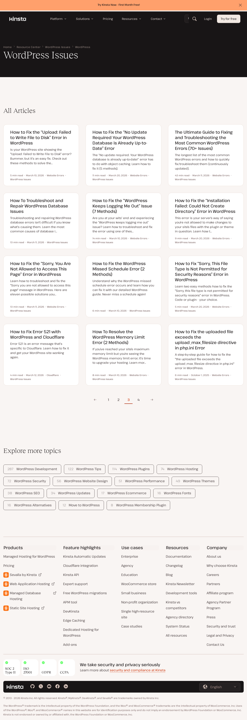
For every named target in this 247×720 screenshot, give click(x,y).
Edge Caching (74, 620)
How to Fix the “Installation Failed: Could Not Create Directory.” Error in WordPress (205, 206)
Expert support (75, 584)
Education (129, 574)
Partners (213, 584)
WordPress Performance (142, 481)
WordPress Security (26, 481)
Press (211, 617)
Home (7, 47)
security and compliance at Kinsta (137, 670)
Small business (133, 593)
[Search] (194, 20)
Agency (127, 565)
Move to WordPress (81, 505)
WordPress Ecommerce (123, 493)
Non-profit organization (139, 602)
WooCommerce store (138, 584)
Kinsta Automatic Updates (84, 556)
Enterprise (129, 556)
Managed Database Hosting (25, 596)
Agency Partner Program (219, 605)
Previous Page (95, 400)
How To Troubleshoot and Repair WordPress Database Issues (39, 206)
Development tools (181, 593)
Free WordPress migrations (85, 593)
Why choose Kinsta (222, 565)
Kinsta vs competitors (176, 605)
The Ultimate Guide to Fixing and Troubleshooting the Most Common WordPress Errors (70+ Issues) (204, 140)
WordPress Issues (57, 47)
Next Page (150, 399)
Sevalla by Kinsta (23, 574)
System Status (178, 626)
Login (208, 20)
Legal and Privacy (220, 635)
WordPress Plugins (131, 469)
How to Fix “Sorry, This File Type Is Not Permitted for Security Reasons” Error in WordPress (201, 271)
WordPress (82, 47)
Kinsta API (71, 574)
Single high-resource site (137, 614)
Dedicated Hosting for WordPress (81, 632)
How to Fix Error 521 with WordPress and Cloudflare (37, 334)
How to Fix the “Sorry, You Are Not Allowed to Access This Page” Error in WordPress (40, 269)
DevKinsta (71, 611)
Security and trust (221, 626)
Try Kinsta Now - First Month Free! (119, 5)
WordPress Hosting (179, 469)
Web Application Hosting (30, 584)
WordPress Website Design (82, 481)
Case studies (131, 626)
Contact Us (215, 644)
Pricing (8, 565)
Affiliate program (220, 593)
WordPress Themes (195, 481)
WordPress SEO (23, 493)
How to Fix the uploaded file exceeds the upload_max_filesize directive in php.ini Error (205, 340)
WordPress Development (32, 469)
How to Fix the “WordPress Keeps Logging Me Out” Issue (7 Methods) (122, 206)
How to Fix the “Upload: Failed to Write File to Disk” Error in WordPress (40, 137)
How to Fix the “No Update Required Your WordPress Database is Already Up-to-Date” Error (119, 140)
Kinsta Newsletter (180, 584)
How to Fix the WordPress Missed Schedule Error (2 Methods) (119, 269)
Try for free (229, 20)
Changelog (174, 565)
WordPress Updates (70, 493)
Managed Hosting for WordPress (29, 556)
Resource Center (29, 47)
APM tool (70, 602)
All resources (176, 635)
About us (214, 556)
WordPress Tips (84, 469)
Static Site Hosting (25, 608)
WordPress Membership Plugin (138, 505)
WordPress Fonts (174, 493)
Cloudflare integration (80, 565)
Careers (213, 574)
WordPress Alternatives (29, 505)
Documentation (178, 556)
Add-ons (70, 644)
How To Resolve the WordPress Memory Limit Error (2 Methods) (118, 337)
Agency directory (179, 617)
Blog (169, 574)
